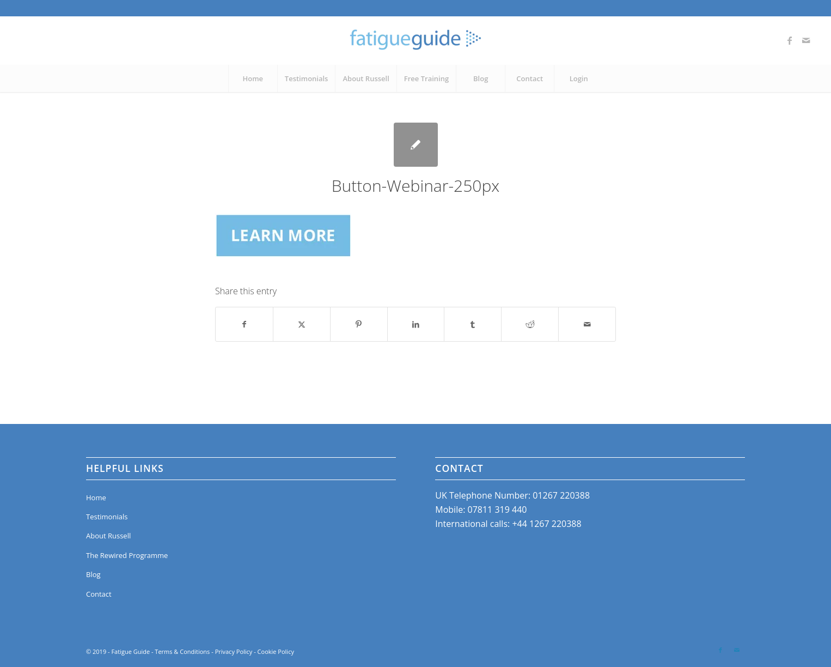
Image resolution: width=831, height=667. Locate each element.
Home (96, 497)
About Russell (108, 536)
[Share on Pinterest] (359, 324)
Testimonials (106, 517)
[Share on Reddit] (530, 324)
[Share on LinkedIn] (416, 324)
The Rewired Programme (127, 555)
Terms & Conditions (182, 651)
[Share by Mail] (587, 324)
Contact (99, 594)
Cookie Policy (276, 651)
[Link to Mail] (806, 40)
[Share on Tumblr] (472, 324)
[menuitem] (252, 78)
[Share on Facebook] (244, 324)
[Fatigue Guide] (415, 40)
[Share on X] (301, 324)
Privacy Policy (234, 651)
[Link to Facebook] (789, 40)
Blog (93, 574)
